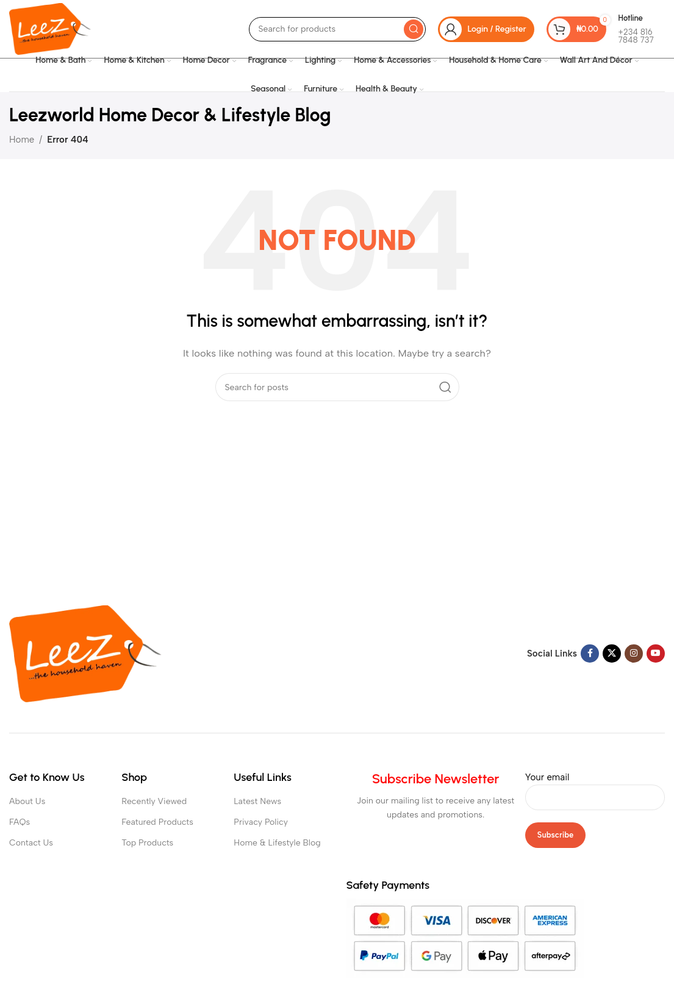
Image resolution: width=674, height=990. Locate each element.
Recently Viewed (154, 801)
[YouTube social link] (656, 653)
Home (21, 139)
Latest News (257, 801)
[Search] (337, 29)
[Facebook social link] (590, 653)
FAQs (19, 822)
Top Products (147, 843)
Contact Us (31, 843)
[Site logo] (50, 28)
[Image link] (85, 652)
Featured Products (157, 822)
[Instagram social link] (634, 653)
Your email (595, 787)
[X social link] (612, 653)
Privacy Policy (261, 822)
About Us (27, 801)
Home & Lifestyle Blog (277, 843)
